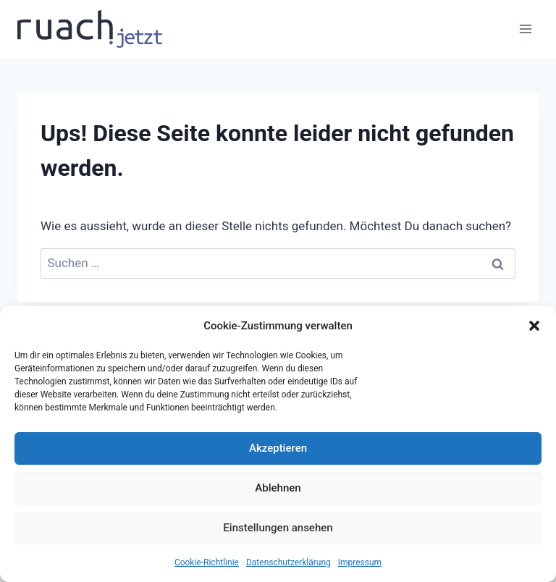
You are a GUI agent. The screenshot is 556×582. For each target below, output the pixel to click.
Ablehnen (277, 487)
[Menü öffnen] (525, 28)
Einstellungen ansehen (277, 527)
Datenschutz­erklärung (288, 562)
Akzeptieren (278, 448)
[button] (534, 326)
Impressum (360, 562)
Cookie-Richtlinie (206, 562)
